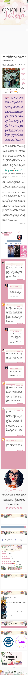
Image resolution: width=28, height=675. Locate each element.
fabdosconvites (11, 440)
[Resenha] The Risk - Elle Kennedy (14, 607)
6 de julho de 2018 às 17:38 (16, 306)
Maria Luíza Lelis (11, 409)
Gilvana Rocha (10, 263)
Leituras (8, 540)
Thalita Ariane (10, 383)
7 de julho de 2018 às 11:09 (16, 351)
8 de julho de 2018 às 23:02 (16, 410)
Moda (21, 540)
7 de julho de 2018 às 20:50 (16, 331)
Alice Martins (14, 286)
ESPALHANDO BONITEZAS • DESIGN (19, 673)
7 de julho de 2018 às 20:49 (16, 287)
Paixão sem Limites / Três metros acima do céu (17, 602)
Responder (20, 279)
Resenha (7, 234)
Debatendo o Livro (8, 538)
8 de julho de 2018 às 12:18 (16, 385)
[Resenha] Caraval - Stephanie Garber (15, 611)
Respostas (8, 282)
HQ (10, 233)
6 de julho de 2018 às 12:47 (16, 265)
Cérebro (9, 232)
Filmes (21, 539)
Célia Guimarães (11, 305)
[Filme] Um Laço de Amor (12, 597)
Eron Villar (5, 233)
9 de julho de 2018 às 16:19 (16, 441)
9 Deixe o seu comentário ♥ (13, 240)
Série (21, 541)
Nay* (7, 351)
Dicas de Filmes (8, 539)
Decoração (21, 538)
